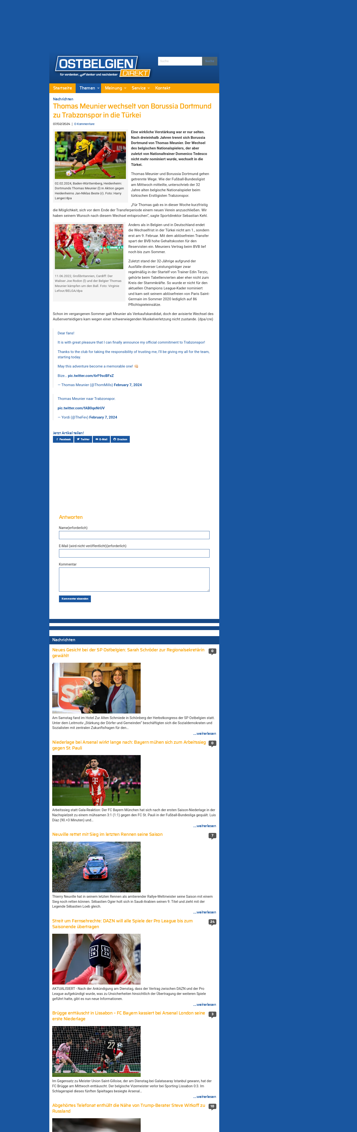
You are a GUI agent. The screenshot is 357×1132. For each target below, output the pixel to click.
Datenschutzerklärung (191, 1119)
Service (139, 88)
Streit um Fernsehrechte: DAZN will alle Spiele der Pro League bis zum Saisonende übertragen (92, 969)
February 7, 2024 (128, 385)
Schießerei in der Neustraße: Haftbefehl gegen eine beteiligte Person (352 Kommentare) (176, 1015)
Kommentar (68, 564)
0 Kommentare (84, 124)
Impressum (158, 1119)
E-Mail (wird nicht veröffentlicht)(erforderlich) (93, 546)
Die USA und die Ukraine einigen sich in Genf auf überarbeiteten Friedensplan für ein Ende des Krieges (92, 645)
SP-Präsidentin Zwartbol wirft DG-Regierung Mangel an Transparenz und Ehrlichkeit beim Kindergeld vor (91, 1001)
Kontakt (162, 88)
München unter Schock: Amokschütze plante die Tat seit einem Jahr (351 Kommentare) (180, 1029)
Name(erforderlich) (73, 528)
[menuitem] (62, 88)
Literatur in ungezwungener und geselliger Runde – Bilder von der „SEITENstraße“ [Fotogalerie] (89, 953)
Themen (87, 88)
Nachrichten (63, 99)
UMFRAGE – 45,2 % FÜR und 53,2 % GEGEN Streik (90, 907)
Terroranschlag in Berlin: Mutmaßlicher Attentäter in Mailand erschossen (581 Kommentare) (175, 932)
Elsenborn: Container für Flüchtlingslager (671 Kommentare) (177, 918)
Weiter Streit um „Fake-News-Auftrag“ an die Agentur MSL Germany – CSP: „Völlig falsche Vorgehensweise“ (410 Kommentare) (180, 999)
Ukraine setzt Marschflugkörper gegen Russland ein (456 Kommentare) (175, 969)
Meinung (113, 88)
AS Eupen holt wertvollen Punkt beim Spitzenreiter (85, 1031)
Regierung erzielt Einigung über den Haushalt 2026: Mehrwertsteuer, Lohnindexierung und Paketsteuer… (91, 921)
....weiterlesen (204, 748)
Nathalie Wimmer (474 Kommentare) (174, 960)
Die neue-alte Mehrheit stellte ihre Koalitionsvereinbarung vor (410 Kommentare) (171, 983)
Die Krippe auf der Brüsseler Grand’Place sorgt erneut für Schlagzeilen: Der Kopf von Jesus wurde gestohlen (90, 666)
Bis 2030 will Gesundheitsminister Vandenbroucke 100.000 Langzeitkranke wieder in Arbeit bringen (88, 985)
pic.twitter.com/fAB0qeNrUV (81, 408)
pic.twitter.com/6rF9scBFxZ (91, 376)
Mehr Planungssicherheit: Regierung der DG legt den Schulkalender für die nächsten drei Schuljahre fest (90, 1017)
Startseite (62, 88)
